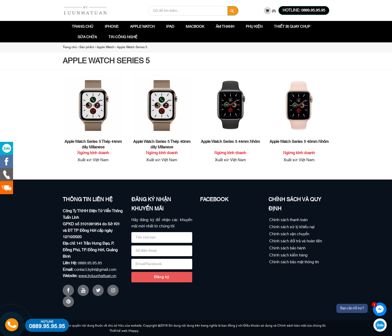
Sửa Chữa (87, 37)
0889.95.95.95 (90, 263)
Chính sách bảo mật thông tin (294, 262)
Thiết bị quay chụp (292, 26)
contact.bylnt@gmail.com (95, 269)
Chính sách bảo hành (287, 248)
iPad (170, 26)
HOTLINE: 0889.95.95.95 (304, 10)
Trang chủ (82, 26)
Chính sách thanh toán (288, 219)
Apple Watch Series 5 (132, 47)
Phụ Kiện (254, 26)
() (270, 10)
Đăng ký (161, 277)
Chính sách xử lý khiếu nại (291, 227)
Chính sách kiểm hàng (288, 255)
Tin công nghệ (122, 37)
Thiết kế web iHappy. (127, 331)
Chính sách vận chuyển (289, 234)
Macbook (195, 26)
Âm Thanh (225, 26)
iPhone (112, 26)
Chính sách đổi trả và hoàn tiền (295, 241)
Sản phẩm (86, 47)
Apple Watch (142, 26)
